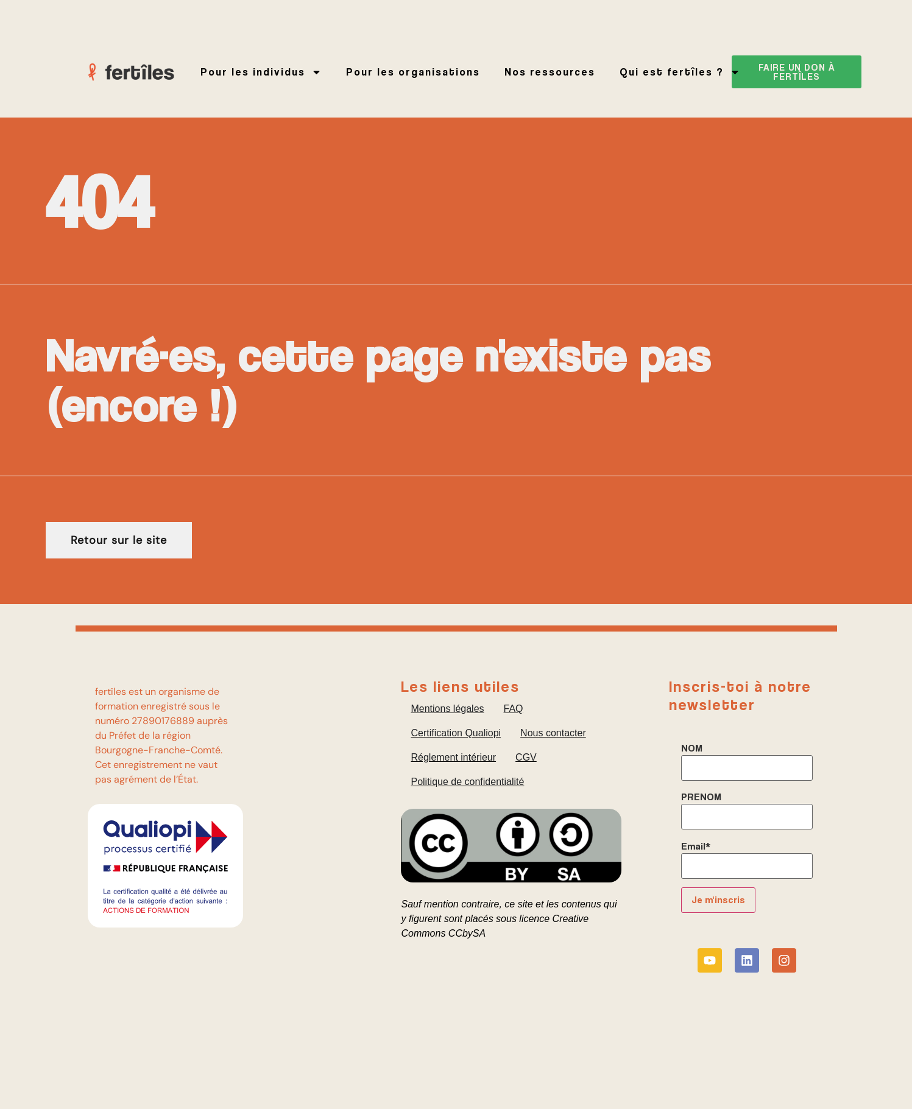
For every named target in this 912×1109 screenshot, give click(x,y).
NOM (691, 748)
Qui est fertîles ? (680, 72)
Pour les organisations (413, 72)
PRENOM (701, 797)
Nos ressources (549, 72)
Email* (696, 846)
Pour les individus (261, 72)
